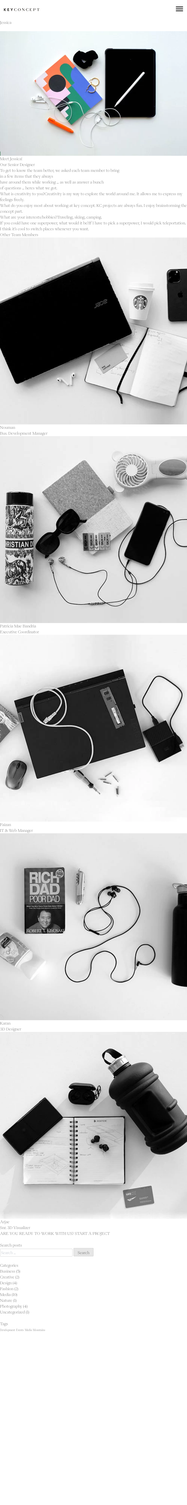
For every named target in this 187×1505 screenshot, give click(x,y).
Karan (5, 1023)
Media (5, 1294)
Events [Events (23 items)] (20, 1330)
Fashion (6, 1289)
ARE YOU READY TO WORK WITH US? (37, 1233)
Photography (11, 1306)
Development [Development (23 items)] (7, 1330)
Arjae (4, 1222)
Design (6, 1283)
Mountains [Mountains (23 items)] (39, 1330)
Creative (7, 1277)
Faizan (5, 824)
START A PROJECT (92, 1233)
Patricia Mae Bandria (18, 626)
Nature (6, 1300)
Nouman (7, 427)
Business (7, 1271)
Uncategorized (12, 1312)
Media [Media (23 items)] (28, 1330)
